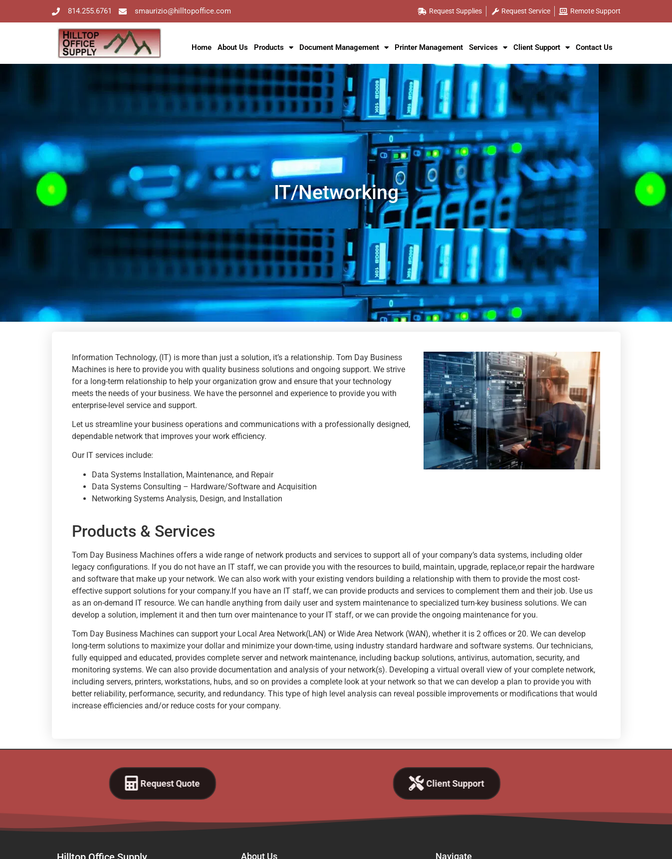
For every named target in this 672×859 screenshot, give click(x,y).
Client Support (541, 47)
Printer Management (429, 47)
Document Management (344, 47)
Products (273, 47)
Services (488, 47)
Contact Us (594, 47)
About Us (233, 47)
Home (202, 47)
